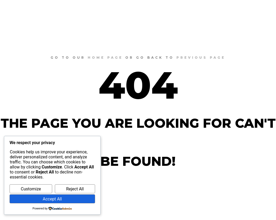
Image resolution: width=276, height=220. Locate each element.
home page (105, 57)
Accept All (52, 198)
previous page (200, 57)
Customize (31, 188)
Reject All (75, 188)
